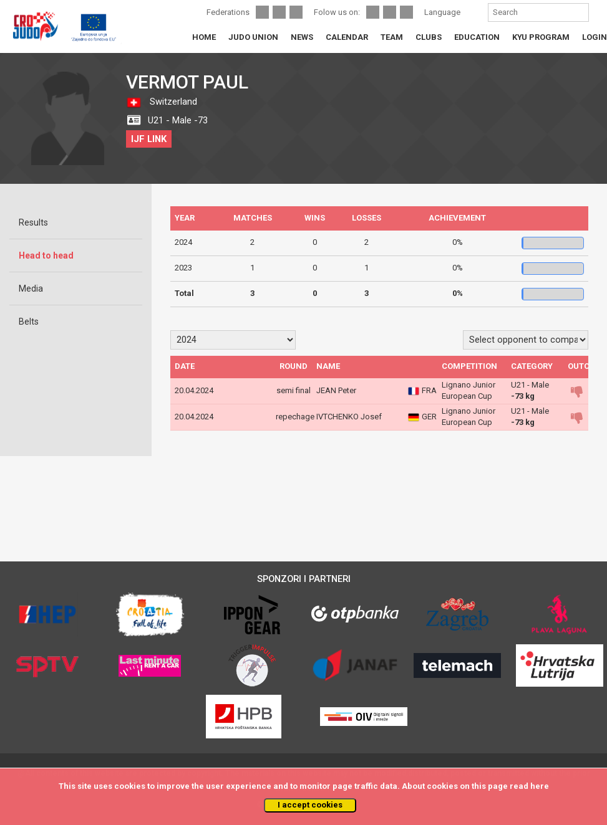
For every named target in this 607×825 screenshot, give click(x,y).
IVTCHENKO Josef (349, 416)
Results (33, 222)
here (539, 786)
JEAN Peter (336, 390)
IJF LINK (149, 139)
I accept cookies (310, 804)
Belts (29, 322)
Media (31, 288)
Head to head (46, 255)
